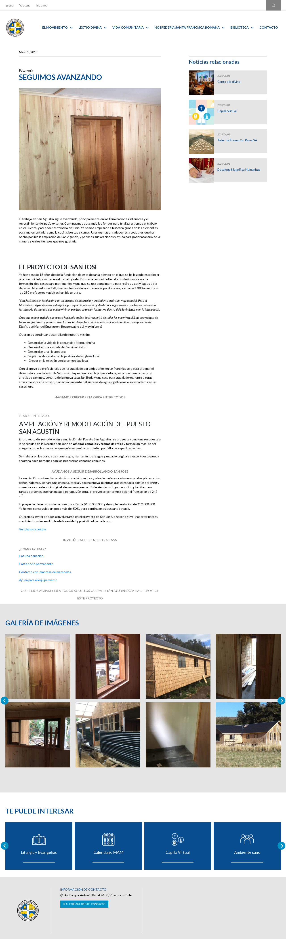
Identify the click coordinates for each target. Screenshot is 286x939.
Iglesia (9, 5)
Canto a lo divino (228, 81)
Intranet (41, 5)
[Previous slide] (4, 701)
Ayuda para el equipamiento (38, 580)
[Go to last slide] (4, 846)
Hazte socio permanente (36, 564)
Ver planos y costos (32, 529)
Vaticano (25, 5)
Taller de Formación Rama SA (237, 140)
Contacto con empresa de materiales (45, 572)
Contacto (268, 27)
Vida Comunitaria (130, 27)
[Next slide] (281, 701)
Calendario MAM (108, 852)
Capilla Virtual (227, 111)
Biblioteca (242, 27)
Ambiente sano (247, 852)
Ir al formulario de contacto (84, 904)
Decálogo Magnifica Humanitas (238, 169)
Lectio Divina (92, 27)
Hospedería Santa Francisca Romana (189, 27)
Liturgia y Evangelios (39, 852)
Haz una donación (31, 556)
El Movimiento (57, 27)
